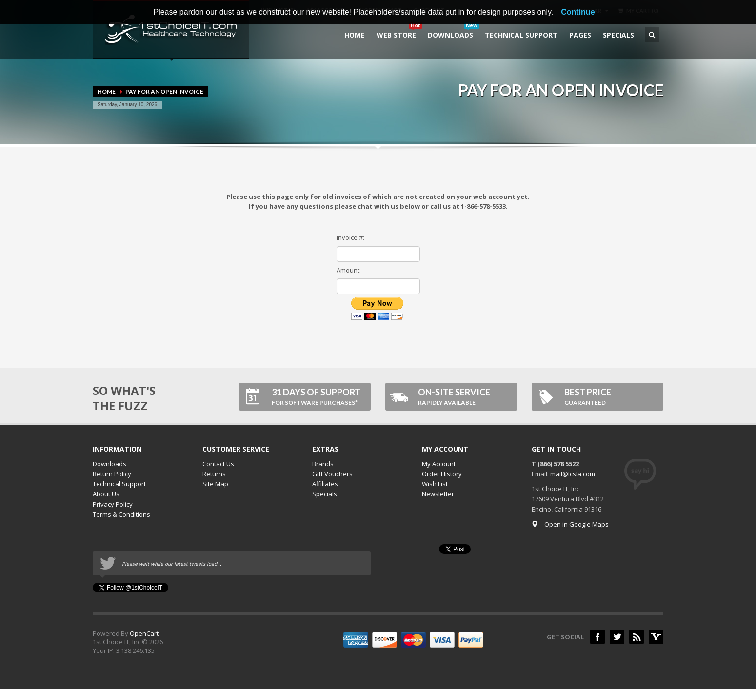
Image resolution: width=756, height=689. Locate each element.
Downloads (109, 463)
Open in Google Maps (570, 524)
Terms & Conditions (121, 514)
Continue (578, 12)
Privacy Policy (113, 504)
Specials (324, 494)
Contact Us (218, 463)
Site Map (215, 483)
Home (107, 91)
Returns (214, 474)
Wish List (435, 483)
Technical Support (119, 483)
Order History (442, 474)
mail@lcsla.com (572, 474)
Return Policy (112, 474)
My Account (439, 463)
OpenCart (144, 633)
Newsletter (438, 494)
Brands (323, 463)
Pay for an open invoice (164, 91)
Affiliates (325, 483)
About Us (106, 494)
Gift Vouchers (332, 474)
